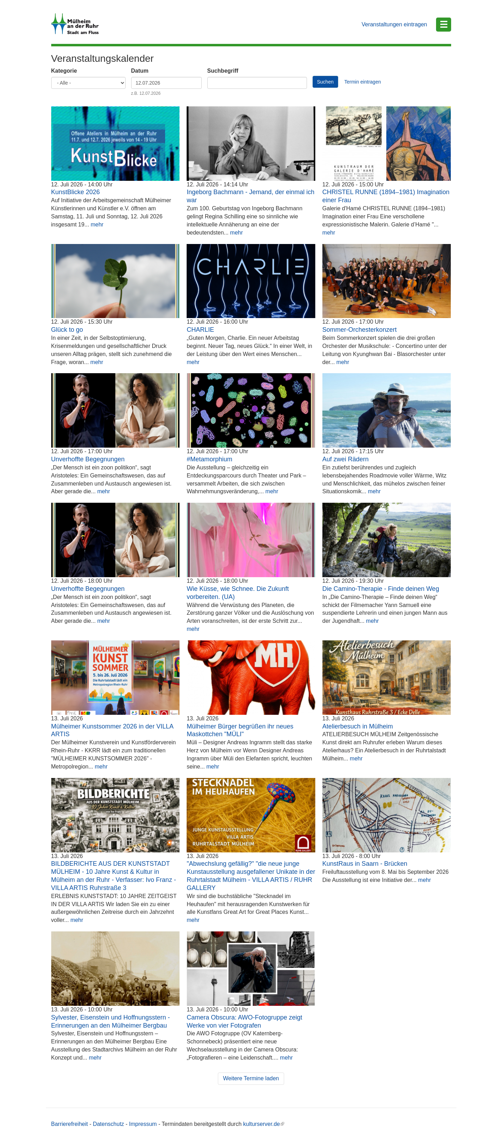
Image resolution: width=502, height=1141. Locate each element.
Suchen (325, 82)
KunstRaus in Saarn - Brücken (364, 863)
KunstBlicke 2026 (75, 192)
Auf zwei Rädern (345, 459)
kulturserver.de (263, 1124)
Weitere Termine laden (251, 1078)
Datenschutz (108, 1124)
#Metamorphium (209, 459)
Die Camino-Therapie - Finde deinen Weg (380, 588)
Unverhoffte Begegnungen (88, 459)
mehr (97, 224)
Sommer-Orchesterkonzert (359, 329)
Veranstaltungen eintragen (394, 24)
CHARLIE (200, 329)
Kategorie (64, 71)
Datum (140, 71)
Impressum (143, 1124)
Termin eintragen (362, 82)
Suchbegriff (223, 71)
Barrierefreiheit (69, 1124)
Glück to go (67, 329)
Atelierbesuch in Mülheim (357, 726)
